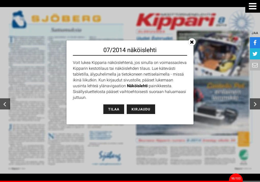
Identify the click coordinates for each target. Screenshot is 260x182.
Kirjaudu (141, 109)
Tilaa (113, 109)
